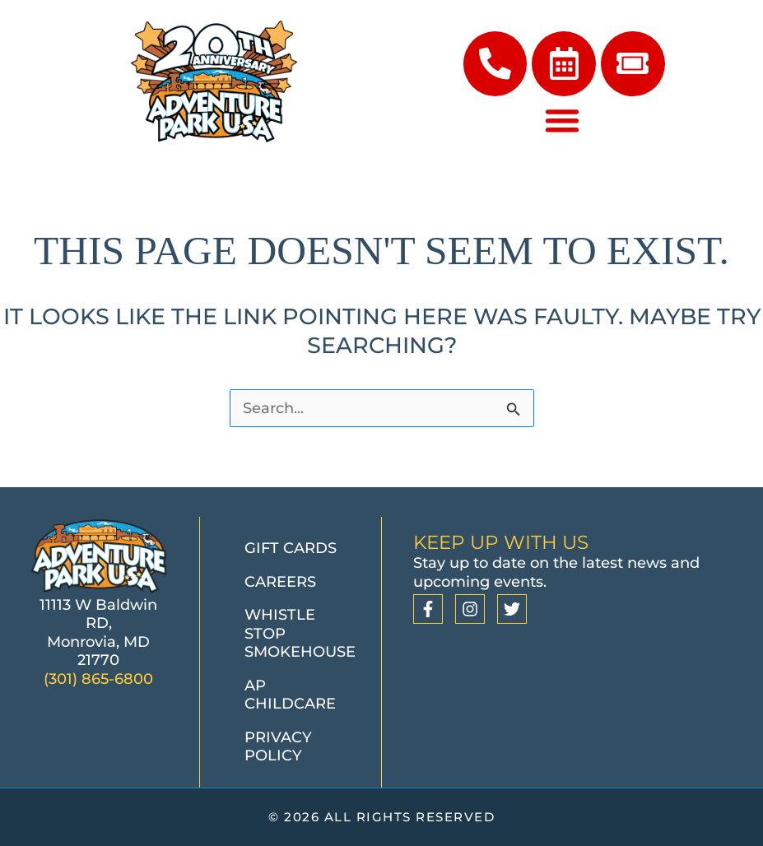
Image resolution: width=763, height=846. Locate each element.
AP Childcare (290, 695)
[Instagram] (470, 610)
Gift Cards (290, 549)
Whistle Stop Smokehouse (300, 634)
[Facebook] (428, 610)
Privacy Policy (278, 746)
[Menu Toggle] (562, 122)
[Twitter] (512, 610)
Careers (280, 582)
